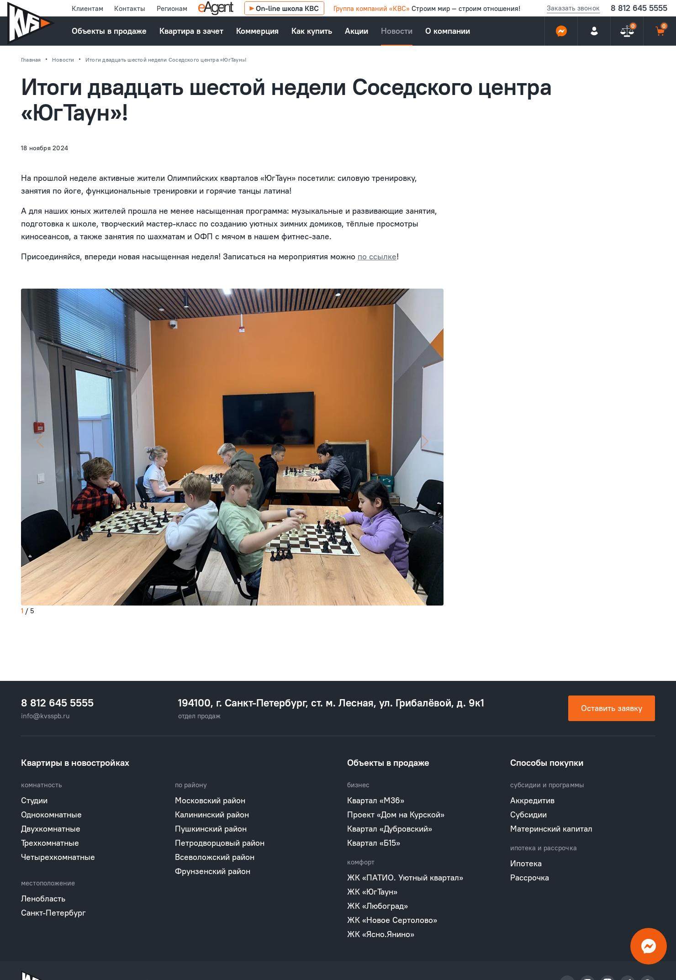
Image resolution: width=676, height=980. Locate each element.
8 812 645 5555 (639, 8)
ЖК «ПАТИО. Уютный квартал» (405, 877)
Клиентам (87, 8)
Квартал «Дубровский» (389, 828)
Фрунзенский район (212, 871)
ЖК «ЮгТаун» (372, 891)
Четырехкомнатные (58, 857)
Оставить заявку (611, 708)
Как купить (311, 31)
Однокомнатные (51, 814)
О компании (447, 31)
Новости (396, 31)
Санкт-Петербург (53, 912)
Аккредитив (532, 800)
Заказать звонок (573, 8)
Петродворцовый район (219, 843)
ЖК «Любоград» (377, 906)
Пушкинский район (211, 828)
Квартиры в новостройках (75, 762)
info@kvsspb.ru (45, 715)
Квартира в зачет (191, 31)
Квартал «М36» (375, 800)
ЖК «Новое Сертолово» (392, 920)
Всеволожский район (214, 857)
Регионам (172, 8)
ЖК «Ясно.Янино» (380, 934)
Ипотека (526, 863)
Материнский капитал (551, 828)
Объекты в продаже (109, 31)
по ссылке (377, 256)
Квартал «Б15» (373, 843)
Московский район (210, 800)
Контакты (129, 8)
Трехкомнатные (50, 843)
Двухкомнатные (50, 828)
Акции (356, 31)
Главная (31, 59)
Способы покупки (547, 762)
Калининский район (212, 814)
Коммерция (257, 31)
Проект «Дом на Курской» (395, 814)
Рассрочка (529, 877)
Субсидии (528, 814)
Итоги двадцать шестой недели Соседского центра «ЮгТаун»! (166, 59)
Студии (34, 800)
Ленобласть (43, 898)
